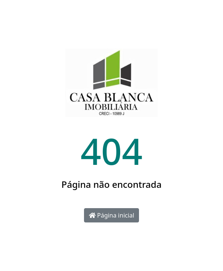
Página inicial (111, 215)
